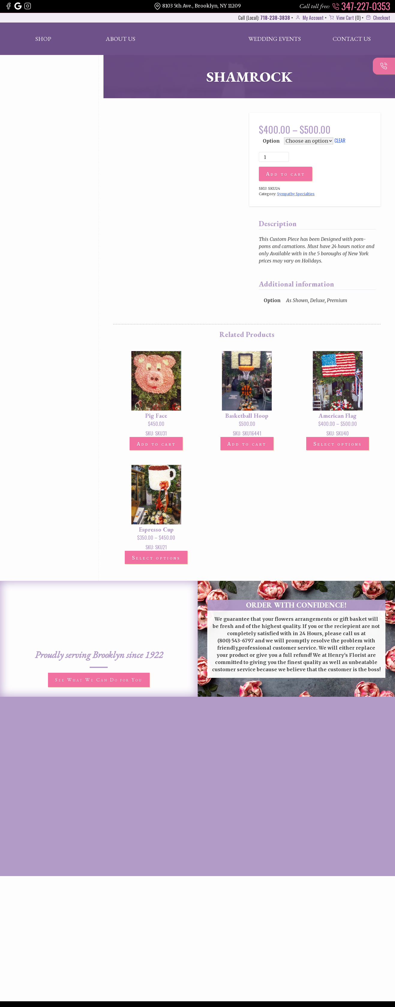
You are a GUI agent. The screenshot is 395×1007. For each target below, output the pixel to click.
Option (271, 141)
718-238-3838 (275, 17)
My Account (309, 17)
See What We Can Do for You (98, 680)
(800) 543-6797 (235, 641)
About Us (120, 39)
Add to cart (285, 174)
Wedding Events (274, 39)
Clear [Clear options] (340, 140)
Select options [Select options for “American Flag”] (337, 444)
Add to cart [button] (156, 444)
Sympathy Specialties (296, 194)
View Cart (341, 17)
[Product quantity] (274, 157)
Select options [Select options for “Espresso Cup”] (156, 559)
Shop (43, 39)
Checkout (377, 17)
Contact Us (352, 39)
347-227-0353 (361, 6)
